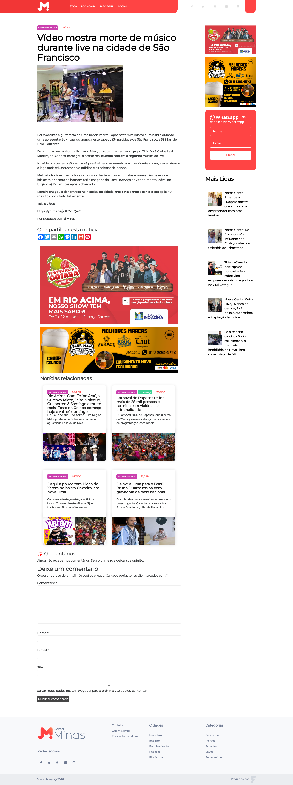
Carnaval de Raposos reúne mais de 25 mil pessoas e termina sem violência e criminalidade (140, 404)
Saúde (209, 751)
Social (122, 6)
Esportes (106, 6)
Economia (88, 6)
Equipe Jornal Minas (125, 736)
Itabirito (154, 740)
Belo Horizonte (159, 746)
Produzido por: (240, 779)
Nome (42, 633)
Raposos (154, 751)
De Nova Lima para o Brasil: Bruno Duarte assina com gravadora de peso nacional (140, 488)
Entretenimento (215, 757)
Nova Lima (156, 735)
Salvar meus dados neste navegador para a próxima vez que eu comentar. (92, 691)
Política (71, 6)
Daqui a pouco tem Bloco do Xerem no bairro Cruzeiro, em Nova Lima (73, 488)
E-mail (43, 650)
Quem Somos (121, 730)
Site (40, 667)
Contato (117, 725)
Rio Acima (156, 757)
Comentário (47, 583)
